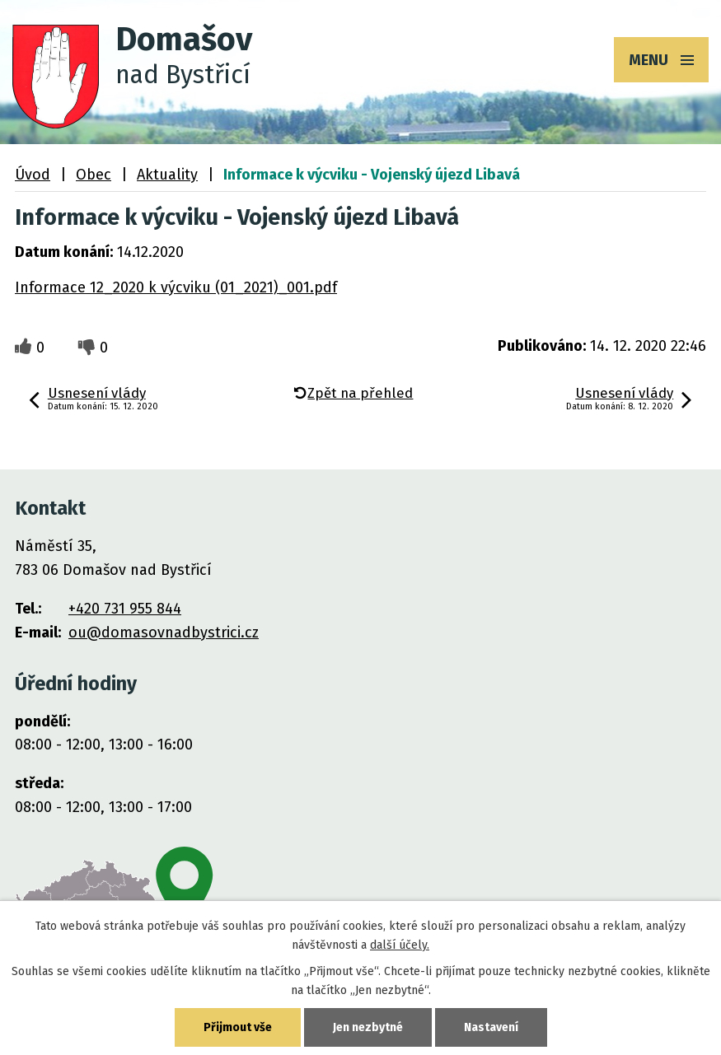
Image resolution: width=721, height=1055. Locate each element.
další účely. (399, 945)
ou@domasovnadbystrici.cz (163, 632)
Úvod (32, 175)
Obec (93, 175)
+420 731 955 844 (124, 609)
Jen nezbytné (368, 1027)
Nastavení (491, 1027)
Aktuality (167, 175)
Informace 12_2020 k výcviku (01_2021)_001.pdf (176, 287)
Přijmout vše (238, 1027)
